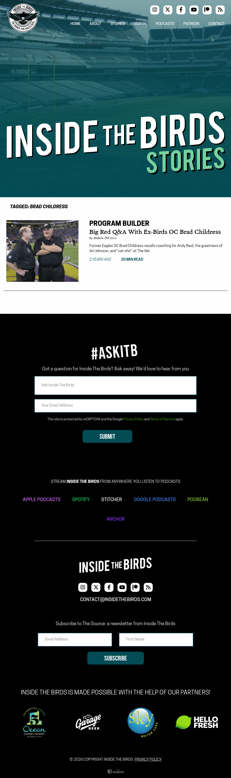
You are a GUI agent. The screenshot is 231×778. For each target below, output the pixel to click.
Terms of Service (162, 419)
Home (75, 24)
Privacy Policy (133, 419)
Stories (118, 24)
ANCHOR (115, 519)
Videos (140, 24)
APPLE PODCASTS (41, 500)
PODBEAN (197, 500)
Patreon (191, 24)
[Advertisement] (115, 77)
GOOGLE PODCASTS (155, 500)
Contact (216, 24)
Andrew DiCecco (104, 238)
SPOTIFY (81, 500)
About (95, 24)
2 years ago (116, 260)
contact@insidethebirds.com (115, 599)
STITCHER (111, 500)
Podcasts (165, 24)
